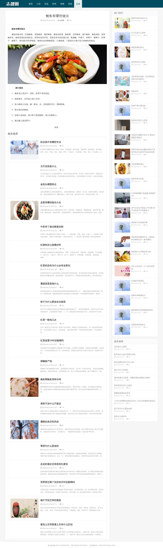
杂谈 (78, 3)
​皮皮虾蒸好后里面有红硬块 (54, 463)
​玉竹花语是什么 (48, 166)
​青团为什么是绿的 (49, 444)
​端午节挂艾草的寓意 (50, 499)
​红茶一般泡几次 (48, 319)
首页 (31, 3)
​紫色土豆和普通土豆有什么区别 (56, 523)
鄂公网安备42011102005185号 (58, 544)
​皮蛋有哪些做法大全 (50, 202)
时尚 (54, 3)
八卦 (39, 3)
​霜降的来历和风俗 (49, 420)
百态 (46, 3)
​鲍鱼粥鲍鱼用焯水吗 (50, 378)
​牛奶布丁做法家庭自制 (51, 226)
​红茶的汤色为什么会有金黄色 (55, 265)
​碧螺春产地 (46, 360)
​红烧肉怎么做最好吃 (50, 244)
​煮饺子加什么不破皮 (50, 402)
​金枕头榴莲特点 (48, 184)
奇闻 (62, 3)
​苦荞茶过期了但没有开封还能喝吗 (57, 481)
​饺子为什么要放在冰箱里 (53, 301)
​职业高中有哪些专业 (50, 142)
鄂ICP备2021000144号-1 (79, 544)
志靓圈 (61, 20)
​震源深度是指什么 (49, 283)
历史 (70, 3)
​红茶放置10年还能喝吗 (52, 339)
